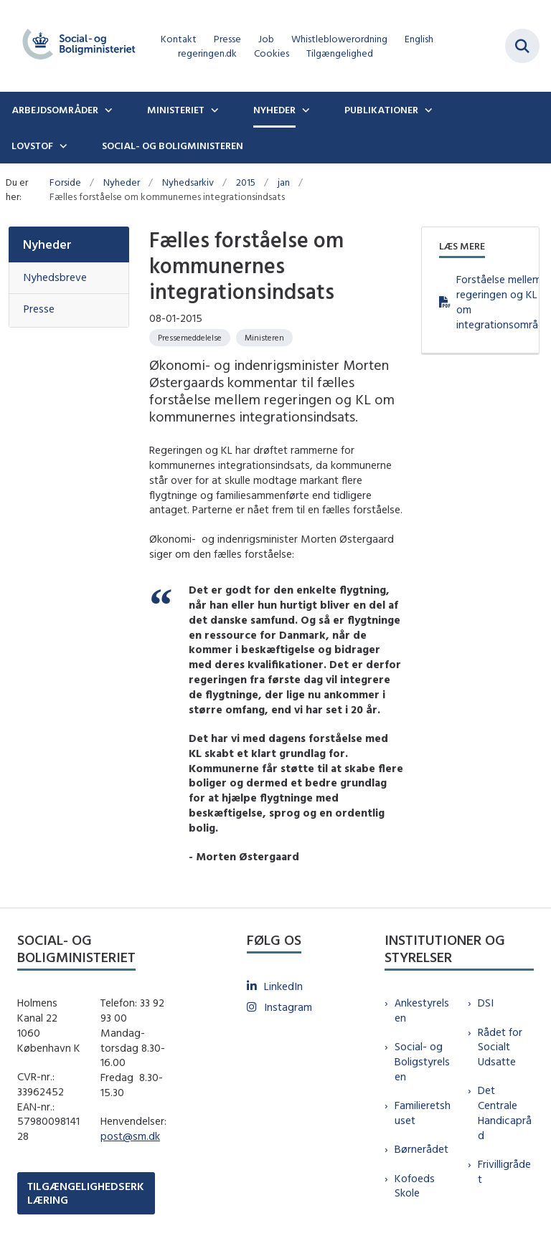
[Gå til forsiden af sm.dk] (74, 46)
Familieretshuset (423, 1112)
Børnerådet (421, 1149)
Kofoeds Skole (415, 1185)
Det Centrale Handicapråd (505, 1112)
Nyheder (274, 109)
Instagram (288, 1007)
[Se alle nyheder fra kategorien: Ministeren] (264, 337)
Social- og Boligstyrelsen (422, 1061)
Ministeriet (175, 109)
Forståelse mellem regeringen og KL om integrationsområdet (489, 301)
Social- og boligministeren (172, 145)
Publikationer (381, 109)
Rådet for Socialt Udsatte (500, 1047)
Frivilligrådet (504, 1171)
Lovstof (32, 145)
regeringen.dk (207, 53)
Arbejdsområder (54, 109)
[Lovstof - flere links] (61, 145)
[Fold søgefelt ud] (522, 46)
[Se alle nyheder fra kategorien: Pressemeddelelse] (189, 337)
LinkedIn (283, 986)
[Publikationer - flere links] (427, 110)
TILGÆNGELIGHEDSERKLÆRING (85, 1193)
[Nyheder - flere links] (304, 110)
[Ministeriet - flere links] (213, 110)
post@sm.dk (130, 1136)
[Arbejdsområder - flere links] (107, 110)
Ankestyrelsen (422, 1010)
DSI (486, 1002)
